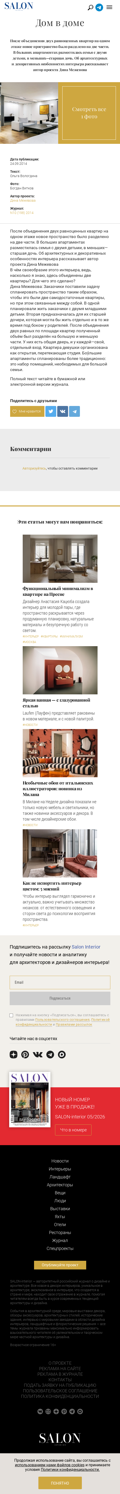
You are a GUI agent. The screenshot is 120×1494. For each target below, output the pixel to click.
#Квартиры (49, 636)
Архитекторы (60, 1184)
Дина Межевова (23, 200)
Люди (60, 1200)
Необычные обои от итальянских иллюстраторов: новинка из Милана (58, 788)
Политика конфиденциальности (60, 1396)
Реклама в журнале (60, 1374)
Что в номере (73, 1129)
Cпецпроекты (60, 1248)
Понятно (60, 1483)
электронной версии (30, 384)
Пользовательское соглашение (60, 1390)
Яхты (60, 1216)
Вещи (60, 1192)
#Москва (29, 642)
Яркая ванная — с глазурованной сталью (56, 703)
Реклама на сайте (60, 1368)
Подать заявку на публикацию (60, 1385)
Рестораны (60, 1232)
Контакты (60, 1379)
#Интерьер (31, 636)
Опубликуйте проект (60, 1265)
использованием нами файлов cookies (50, 1465)
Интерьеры (60, 1168)
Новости (60, 1160)
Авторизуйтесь (34, 468)
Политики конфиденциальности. (70, 1469)
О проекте (60, 1363)
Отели (60, 1224)
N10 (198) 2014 (22, 213)
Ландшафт (60, 1176)
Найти (90, 7)
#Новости (30, 725)
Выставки (60, 1208)
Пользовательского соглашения (62, 1020)
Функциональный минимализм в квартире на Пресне (58, 591)
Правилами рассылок (74, 1024)
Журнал (60, 1240)
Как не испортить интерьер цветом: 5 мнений (52, 886)
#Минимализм (71, 636)
